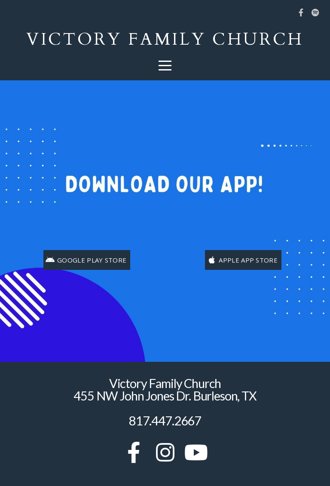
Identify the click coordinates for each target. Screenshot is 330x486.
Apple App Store (242, 260)
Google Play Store (86, 260)
